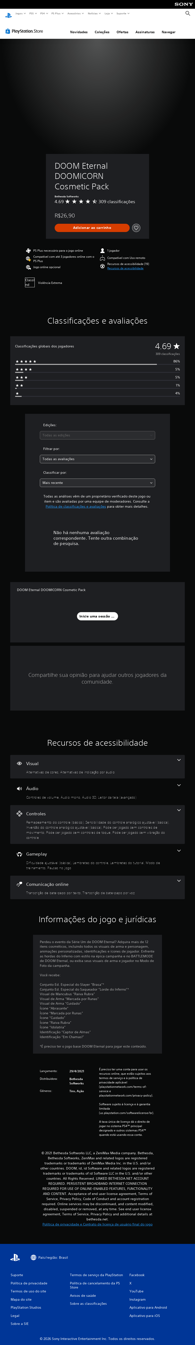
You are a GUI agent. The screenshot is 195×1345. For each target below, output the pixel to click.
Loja (107, 13)
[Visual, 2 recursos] (97, 762)
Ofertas (122, 27)
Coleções (102, 27)
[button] (125, 264)
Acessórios (73, 13)
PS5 (31, 13)
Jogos (18, 13)
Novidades (79, 27)
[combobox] (97, 430)
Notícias (93, 13)
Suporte (121, 13)
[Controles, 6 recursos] (97, 820)
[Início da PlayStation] (8, 13)
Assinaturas (145, 27)
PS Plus (56, 13)
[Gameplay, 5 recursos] (97, 855)
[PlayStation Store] (25, 26)
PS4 (42, 13)
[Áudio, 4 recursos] (97, 787)
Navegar (168, 27)
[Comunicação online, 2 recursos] (97, 883)
